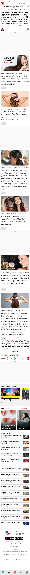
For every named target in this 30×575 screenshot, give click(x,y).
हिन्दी (2, 1)
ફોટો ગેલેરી (26, 7)
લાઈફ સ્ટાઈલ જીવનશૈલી (14, 355)
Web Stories (5, 408)
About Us (12, 541)
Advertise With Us (20, 541)
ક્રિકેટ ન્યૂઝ (12, 7)
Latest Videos (6, 466)
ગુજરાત (17, 7)
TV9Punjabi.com (23, 554)
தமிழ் (26, 1)
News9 (6, 1)
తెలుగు (13, 1)
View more (25, 408)
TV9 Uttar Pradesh (10, 560)
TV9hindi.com (6, 551)
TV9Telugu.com (23, 551)
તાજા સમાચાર (6, 7)
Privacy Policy (20, 544)
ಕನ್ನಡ (9, 1)
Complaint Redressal (11, 544)
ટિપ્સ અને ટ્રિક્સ (4, 355)
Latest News (5, 433)
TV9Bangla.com (15, 554)
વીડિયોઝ (21, 7)
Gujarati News (4, 10)
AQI (21, 3)
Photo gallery (11, 10)
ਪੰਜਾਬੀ (23, 1)
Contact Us (6, 541)
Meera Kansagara (8, 29)
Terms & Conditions (14, 546)
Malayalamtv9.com (23, 557)
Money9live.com (20, 560)
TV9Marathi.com (14, 551)
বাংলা (20, 1)
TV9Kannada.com (6, 554)
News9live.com (4, 557)
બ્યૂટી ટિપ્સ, (13, 341)
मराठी (17, 1)
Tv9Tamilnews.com (13, 557)
